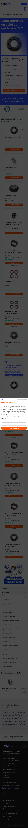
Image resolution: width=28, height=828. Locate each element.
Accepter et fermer (14, 428)
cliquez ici (3, 418)
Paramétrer (14, 424)
